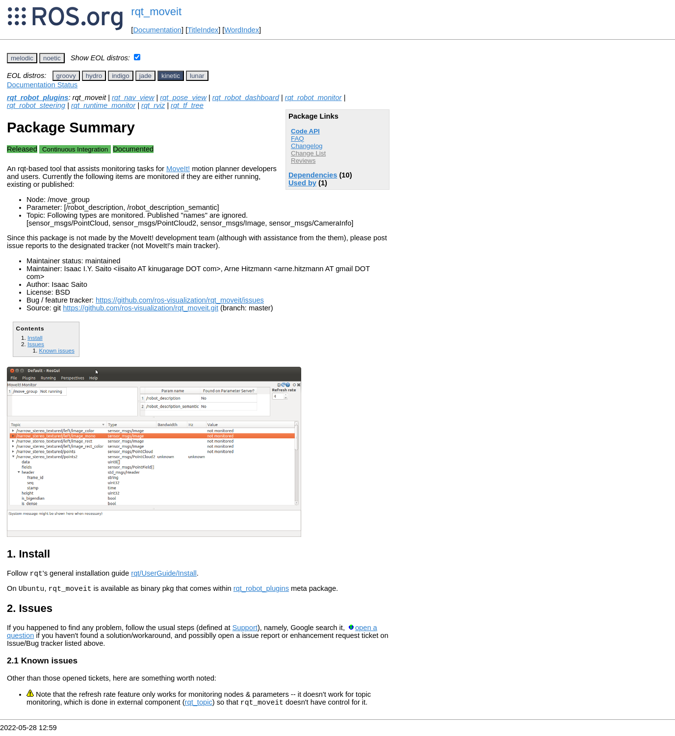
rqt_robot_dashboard (245, 98)
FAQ (297, 138)
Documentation (157, 30)
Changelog (306, 146)
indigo (121, 75)
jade (145, 75)
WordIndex (241, 30)
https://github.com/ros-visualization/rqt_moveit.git (140, 308)
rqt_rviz (153, 105)
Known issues (56, 350)
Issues (35, 344)
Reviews (303, 160)
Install (35, 337)
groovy (66, 75)
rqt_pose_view (183, 98)
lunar (197, 75)
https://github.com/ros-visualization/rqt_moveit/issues (180, 300)
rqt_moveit (156, 11)
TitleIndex (202, 30)
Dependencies (312, 175)
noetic (52, 58)
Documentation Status (42, 85)
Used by (302, 183)
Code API (305, 131)
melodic (22, 58)
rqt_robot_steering (36, 105)
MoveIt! (178, 169)
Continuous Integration (75, 149)
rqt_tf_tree (187, 105)
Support (245, 630)
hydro (94, 75)
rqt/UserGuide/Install (164, 575)
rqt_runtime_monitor (103, 105)
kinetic (170, 75)
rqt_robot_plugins (37, 98)
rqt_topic (198, 707)
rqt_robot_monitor (313, 98)
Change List (308, 153)
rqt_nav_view (133, 98)
